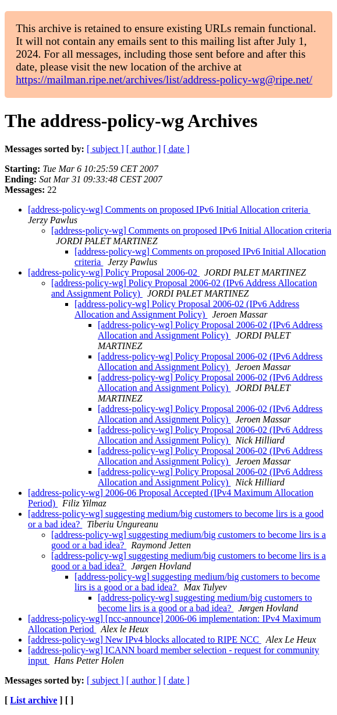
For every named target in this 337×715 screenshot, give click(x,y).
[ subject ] (105, 149)
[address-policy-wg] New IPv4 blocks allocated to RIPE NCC (144, 639)
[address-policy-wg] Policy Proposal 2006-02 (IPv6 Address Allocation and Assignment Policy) (187, 309)
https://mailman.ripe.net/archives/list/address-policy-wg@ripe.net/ (164, 79)
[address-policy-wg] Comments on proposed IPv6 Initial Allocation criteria (169, 209)
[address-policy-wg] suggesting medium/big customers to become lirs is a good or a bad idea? (205, 603)
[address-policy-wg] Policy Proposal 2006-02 (114, 272)
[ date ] (176, 149)
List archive (33, 700)
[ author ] (143, 149)
